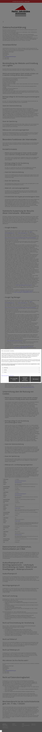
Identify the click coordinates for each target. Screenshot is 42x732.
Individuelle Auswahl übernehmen (25, 379)
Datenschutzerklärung (5, 375)
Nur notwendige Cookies (14, 379)
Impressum (12, 375)
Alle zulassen (35, 379)
